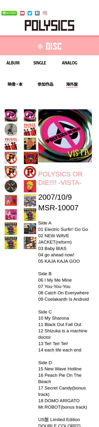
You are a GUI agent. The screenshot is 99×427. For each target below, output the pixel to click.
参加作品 (45, 85)
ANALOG (69, 63)
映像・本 (15, 85)
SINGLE (40, 63)
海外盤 (71, 85)
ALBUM (13, 63)
